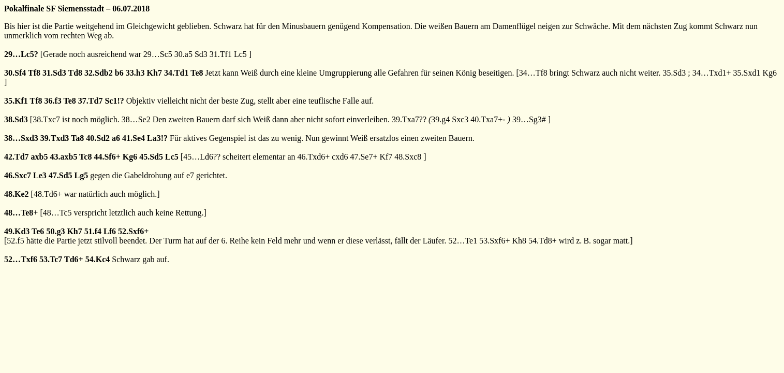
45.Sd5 (151, 156)
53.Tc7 (50, 259)
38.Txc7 (46, 119)
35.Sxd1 (747, 72)
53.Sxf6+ (494, 240)
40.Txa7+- (487, 119)
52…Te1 (462, 240)
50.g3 (55, 231)
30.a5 (183, 54)
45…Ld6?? (201, 156)
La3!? (157, 138)
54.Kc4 (97, 259)
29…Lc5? (21, 54)
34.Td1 (176, 72)
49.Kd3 (16, 231)
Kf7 (385, 156)
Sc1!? (114, 100)
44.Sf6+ (107, 156)
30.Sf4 (15, 72)
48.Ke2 (16, 194)
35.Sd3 (674, 72)
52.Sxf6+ (133, 231)
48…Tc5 (57, 212)
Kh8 (519, 240)
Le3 (40, 175)
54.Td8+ (542, 240)
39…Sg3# (529, 119)
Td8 (75, 72)
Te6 (38, 231)
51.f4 (92, 231)
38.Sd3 (16, 119)
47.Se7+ (363, 156)
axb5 (39, 156)
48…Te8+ (21, 212)
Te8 (196, 72)
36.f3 (53, 100)
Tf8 (34, 72)
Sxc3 (460, 119)
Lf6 (109, 231)
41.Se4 (133, 138)
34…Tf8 (533, 72)
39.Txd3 (54, 138)
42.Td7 (16, 156)
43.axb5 (63, 156)
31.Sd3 (54, 72)
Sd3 (201, 54)
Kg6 (770, 72)
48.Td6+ (48, 194)
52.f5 (15, 240)
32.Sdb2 (98, 72)
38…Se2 (136, 119)
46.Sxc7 (17, 175)
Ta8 (77, 138)
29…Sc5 (157, 54)
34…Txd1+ (711, 72)
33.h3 (135, 72)
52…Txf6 (20, 259)
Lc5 (240, 54)
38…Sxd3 (21, 138)
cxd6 (340, 156)
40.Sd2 (98, 138)
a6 (116, 138)
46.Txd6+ (313, 156)
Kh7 (154, 72)
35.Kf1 (16, 100)
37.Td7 (90, 100)
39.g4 (440, 119)
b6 (119, 72)
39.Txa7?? (409, 119)
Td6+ (73, 259)
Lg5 (81, 175)
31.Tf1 (221, 54)
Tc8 (85, 156)
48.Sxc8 (407, 156)
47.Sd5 (60, 175)
